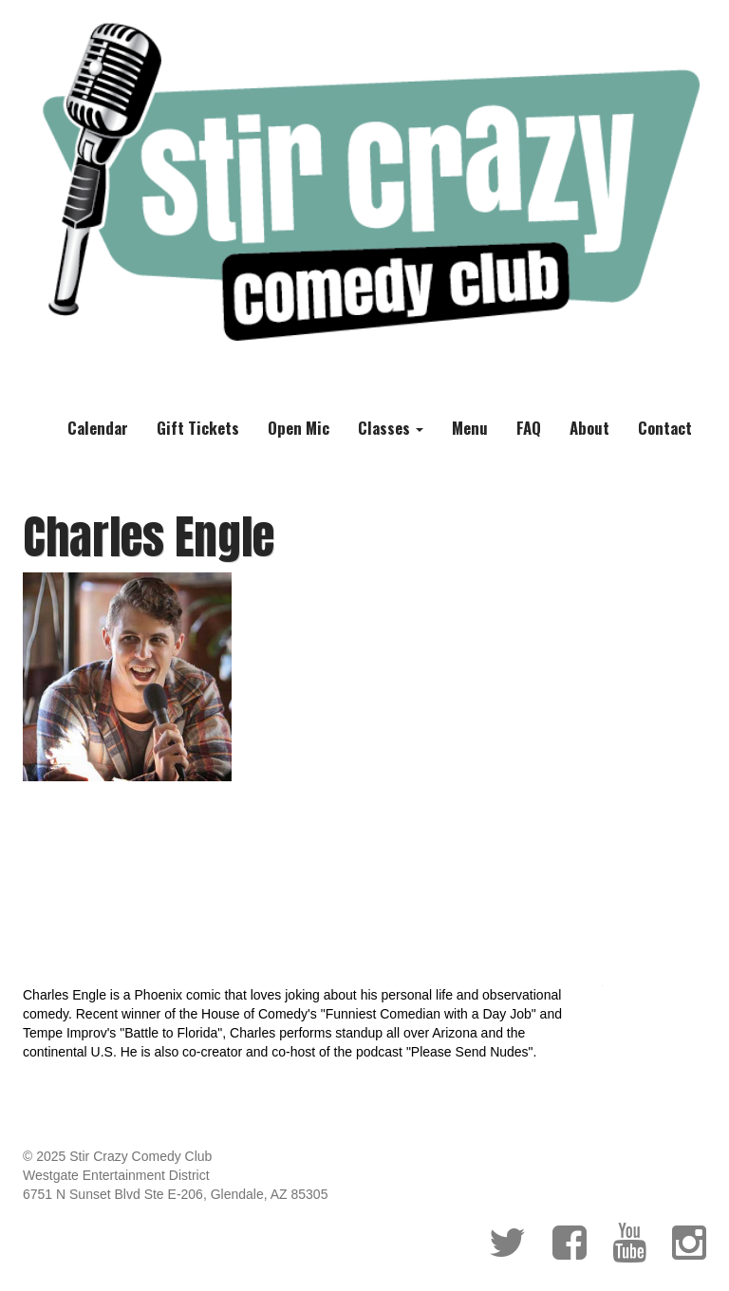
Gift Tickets (198, 428)
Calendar (97, 428)
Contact (665, 428)
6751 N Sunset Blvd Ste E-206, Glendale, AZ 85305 (175, 1194)
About (589, 428)
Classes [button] (390, 428)
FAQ (528, 428)
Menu (470, 428)
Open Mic (298, 428)
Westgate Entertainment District (116, 1175)
